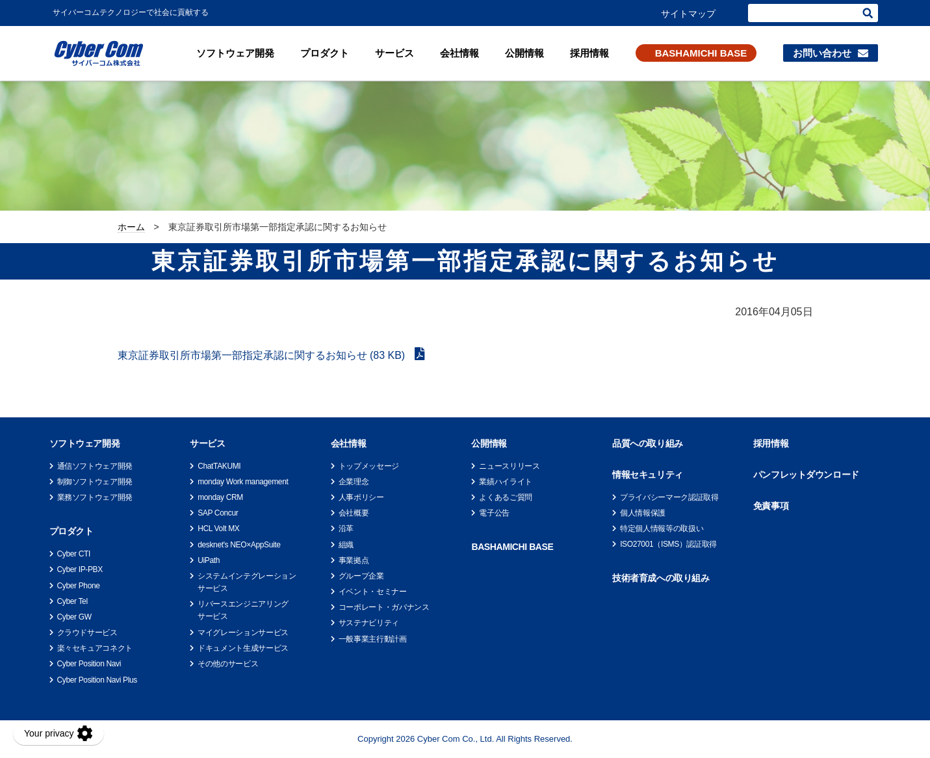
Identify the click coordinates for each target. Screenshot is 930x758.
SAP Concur (218, 512)
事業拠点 (354, 560)
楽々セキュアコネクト (95, 648)
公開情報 (524, 53)
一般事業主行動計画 (373, 639)
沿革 (346, 528)
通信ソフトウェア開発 (95, 466)
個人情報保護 (642, 512)
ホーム (131, 227)
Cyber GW (74, 616)
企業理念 (354, 481)
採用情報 (589, 53)
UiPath (209, 560)
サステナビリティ (369, 622)
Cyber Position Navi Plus (97, 680)
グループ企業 (361, 576)
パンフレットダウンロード (806, 474)
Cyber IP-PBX (80, 569)
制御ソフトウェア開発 (95, 481)
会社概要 (354, 512)
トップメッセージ (369, 466)
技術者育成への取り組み (660, 578)
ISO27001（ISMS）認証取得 (668, 544)
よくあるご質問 (505, 497)
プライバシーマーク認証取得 (669, 497)
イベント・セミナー (373, 591)
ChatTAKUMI (219, 466)
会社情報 (459, 53)
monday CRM (220, 497)
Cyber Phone (78, 585)
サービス (394, 53)
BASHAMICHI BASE (701, 53)
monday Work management (243, 481)
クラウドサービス (87, 632)
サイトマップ (688, 13)
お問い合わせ (822, 53)
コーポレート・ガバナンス (384, 607)
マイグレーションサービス (243, 632)
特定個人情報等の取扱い (661, 528)
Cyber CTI (73, 553)
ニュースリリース (509, 466)
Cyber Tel (72, 601)
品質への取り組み (647, 443)
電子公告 (494, 512)
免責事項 (770, 506)
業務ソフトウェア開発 (95, 497)
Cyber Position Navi (89, 663)
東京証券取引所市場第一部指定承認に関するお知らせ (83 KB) (263, 355)
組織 (346, 544)
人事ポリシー (361, 497)
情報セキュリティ (647, 474)
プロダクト (324, 53)
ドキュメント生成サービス (243, 648)
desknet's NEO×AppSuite (239, 544)
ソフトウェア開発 (235, 53)
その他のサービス (228, 663)
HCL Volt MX (218, 528)
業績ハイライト (505, 481)
